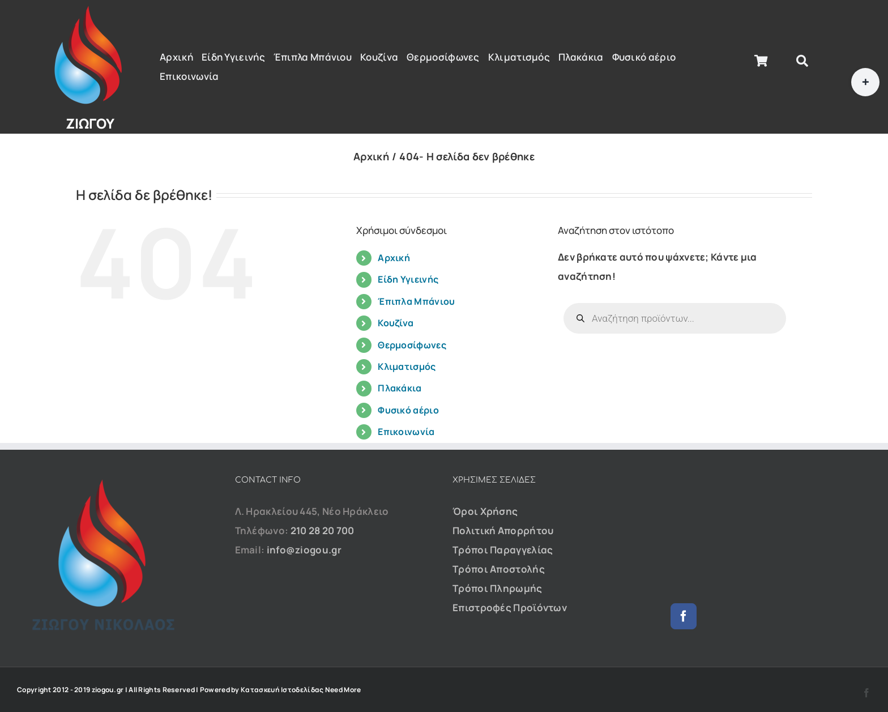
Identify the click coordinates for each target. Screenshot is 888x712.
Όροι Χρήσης (485, 511)
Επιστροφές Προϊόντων (509, 607)
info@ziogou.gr (304, 549)
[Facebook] (684, 616)
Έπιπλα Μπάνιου (416, 301)
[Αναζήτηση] (802, 61)
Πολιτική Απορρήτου (502, 530)
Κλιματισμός (407, 366)
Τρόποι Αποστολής (498, 568)
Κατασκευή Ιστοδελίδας (282, 689)
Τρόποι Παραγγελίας (502, 549)
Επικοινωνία (406, 431)
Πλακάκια (399, 388)
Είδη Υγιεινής (408, 279)
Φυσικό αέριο (408, 410)
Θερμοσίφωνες (412, 345)
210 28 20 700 (323, 530)
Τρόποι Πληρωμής (497, 588)
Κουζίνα (395, 323)
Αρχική (394, 257)
